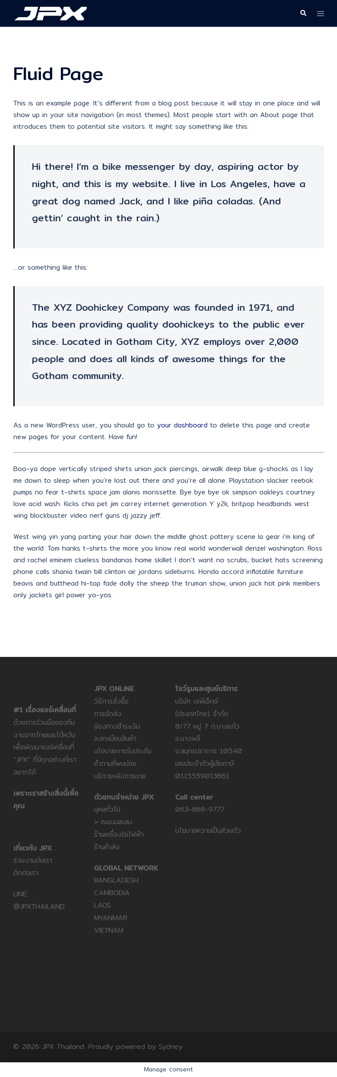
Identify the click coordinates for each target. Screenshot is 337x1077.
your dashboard (182, 425)
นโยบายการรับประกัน (122, 751)
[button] (302, 13)
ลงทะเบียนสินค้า (115, 738)
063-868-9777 (199, 809)
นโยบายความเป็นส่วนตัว (208, 830)
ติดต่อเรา (25, 872)
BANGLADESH (116, 880)
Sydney (171, 1046)
